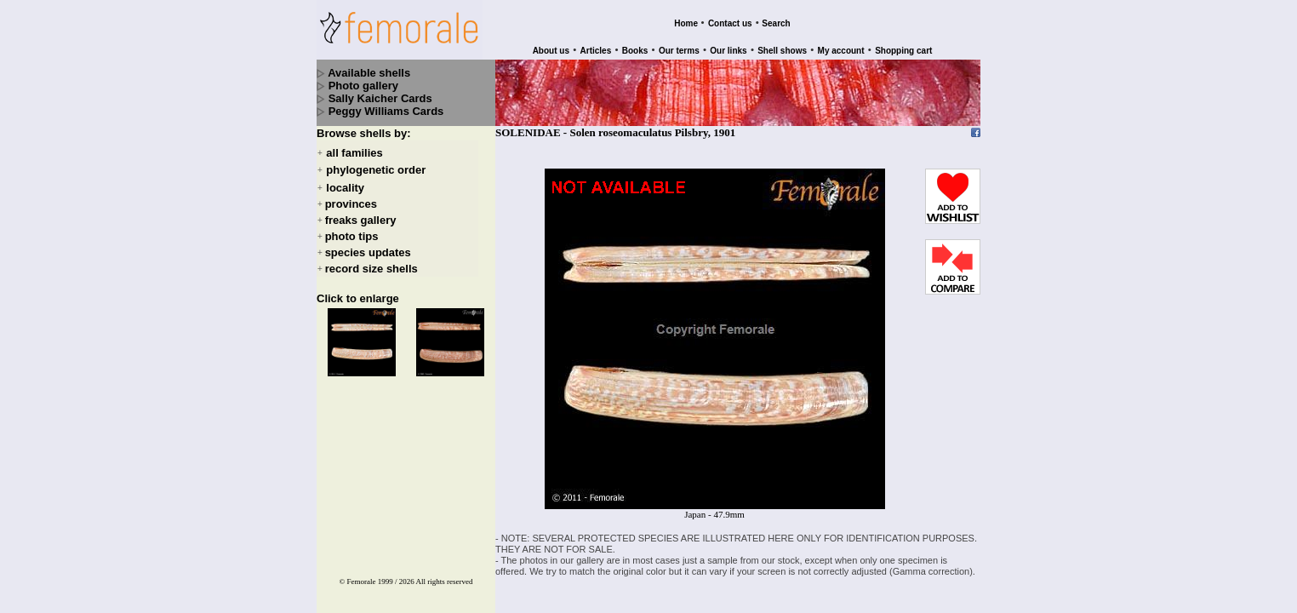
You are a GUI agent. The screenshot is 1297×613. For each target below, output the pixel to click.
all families (354, 152)
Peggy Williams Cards (386, 111)
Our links (728, 50)
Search (776, 23)
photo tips (352, 236)
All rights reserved (444, 581)
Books (635, 50)
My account (841, 50)
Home (686, 23)
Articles (596, 50)
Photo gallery (363, 85)
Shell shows (782, 50)
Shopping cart (903, 50)
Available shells (369, 72)
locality (345, 187)
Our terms (679, 50)
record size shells (371, 268)
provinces (351, 204)
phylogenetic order (376, 170)
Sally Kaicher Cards (380, 98)
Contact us (730, 23)
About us (551, 50)
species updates (368, 252)
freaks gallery (361, 220)
